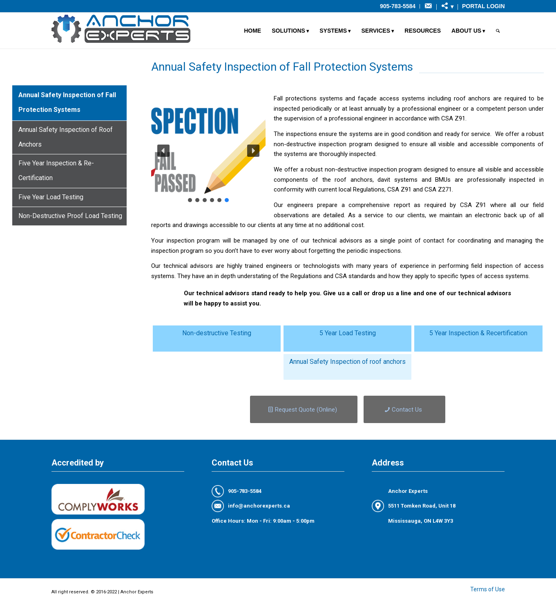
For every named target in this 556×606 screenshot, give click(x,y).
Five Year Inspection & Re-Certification (56, 170)
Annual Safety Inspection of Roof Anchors (65, 137)
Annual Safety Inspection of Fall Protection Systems (67, 102)
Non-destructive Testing (216, 333)
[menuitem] (398, 6)
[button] (163, 151)
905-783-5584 (397, 6)
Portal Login (483, 6)
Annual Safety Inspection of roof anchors (347, 361)
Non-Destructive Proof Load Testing (70, 216)
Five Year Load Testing (50, 197)
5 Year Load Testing (347, 333)
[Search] (498, 31)
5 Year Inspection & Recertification (478, 333)
